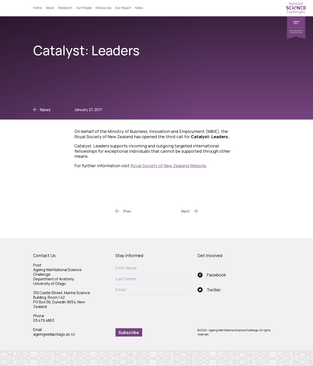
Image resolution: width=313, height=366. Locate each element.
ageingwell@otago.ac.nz (54, 334)
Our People (84, 8)
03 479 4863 (43, 320)
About (50, 8)
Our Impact (123, 8)
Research (65, 8)
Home (37, 8)
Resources (103, 8)
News (139, 8)
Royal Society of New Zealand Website (168, 165)
